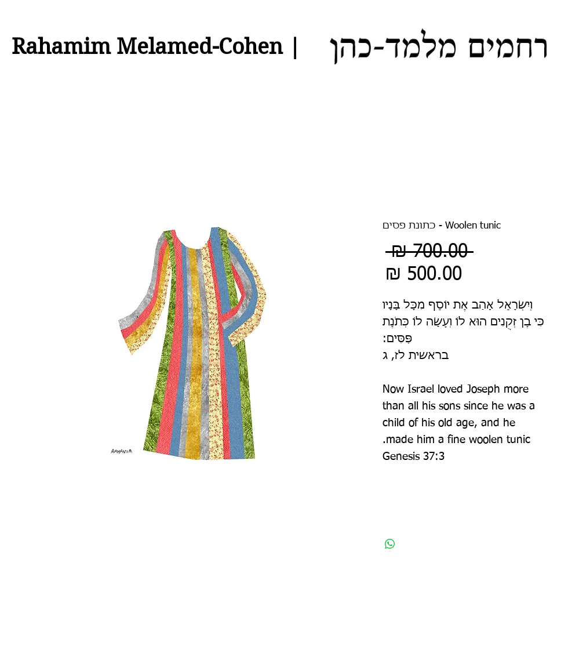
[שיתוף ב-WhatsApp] (390, 544)
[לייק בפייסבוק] (498, 623)
